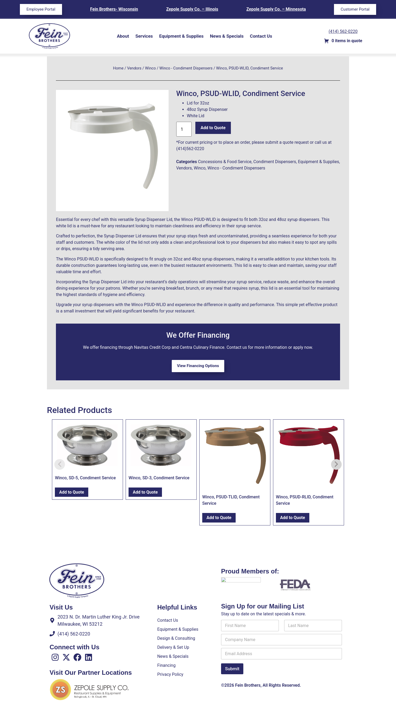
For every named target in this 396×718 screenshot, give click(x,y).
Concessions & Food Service (225, 161)
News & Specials (227, 36)
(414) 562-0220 (343, 31)
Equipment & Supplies (181, 36)
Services (144, 36)
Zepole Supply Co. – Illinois (192, 9)
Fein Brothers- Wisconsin (114, 9)
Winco (150, 68)
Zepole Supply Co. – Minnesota (276, 9)
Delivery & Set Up (173, 647)
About (123, 36)
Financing (166, 665)
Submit (232, 672)
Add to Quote (213, 127)
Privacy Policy (170, 674)
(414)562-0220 (190, 148)
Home (118, 68)
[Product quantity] (184, 129)
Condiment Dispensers (274, 161)
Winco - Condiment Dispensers (186, 68)
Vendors (134, 68)
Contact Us (261, 36)
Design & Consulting (176, 638)
